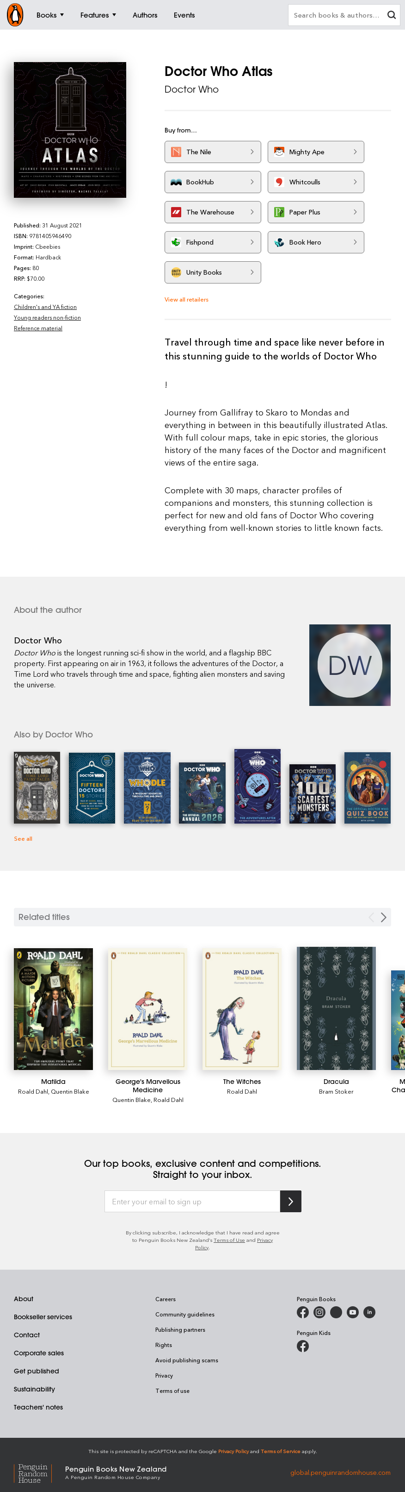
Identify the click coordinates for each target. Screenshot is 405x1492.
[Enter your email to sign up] (192, 1201)
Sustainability (34, 1389)
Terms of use (172, 1390)
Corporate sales (39, 1353)
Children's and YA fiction (45, 306)
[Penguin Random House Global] (39, 1472)
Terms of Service (281, 1451)
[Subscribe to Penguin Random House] (290, 1201)
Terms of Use (229, 1240)
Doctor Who (192, 89)
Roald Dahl (33, 1091)
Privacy (164, 1375)
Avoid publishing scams (186, 1360)
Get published (36, 1371)
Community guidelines (185, 1314)
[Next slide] (384, 917)
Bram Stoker (336, 1091)
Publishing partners (180, 1329)
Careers (165, 1299)
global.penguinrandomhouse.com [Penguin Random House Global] (340, 1472)
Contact (27, 1335)
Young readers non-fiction (47, 317)
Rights (163, 1345)
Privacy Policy (233, 1451)
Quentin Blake (70, 1091)
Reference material (38, 328)
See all (23, 838)
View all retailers (187, 299)
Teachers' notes (38, 1407)
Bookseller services (43, 1317)
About (23, 1299)
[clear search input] (391, 16)
